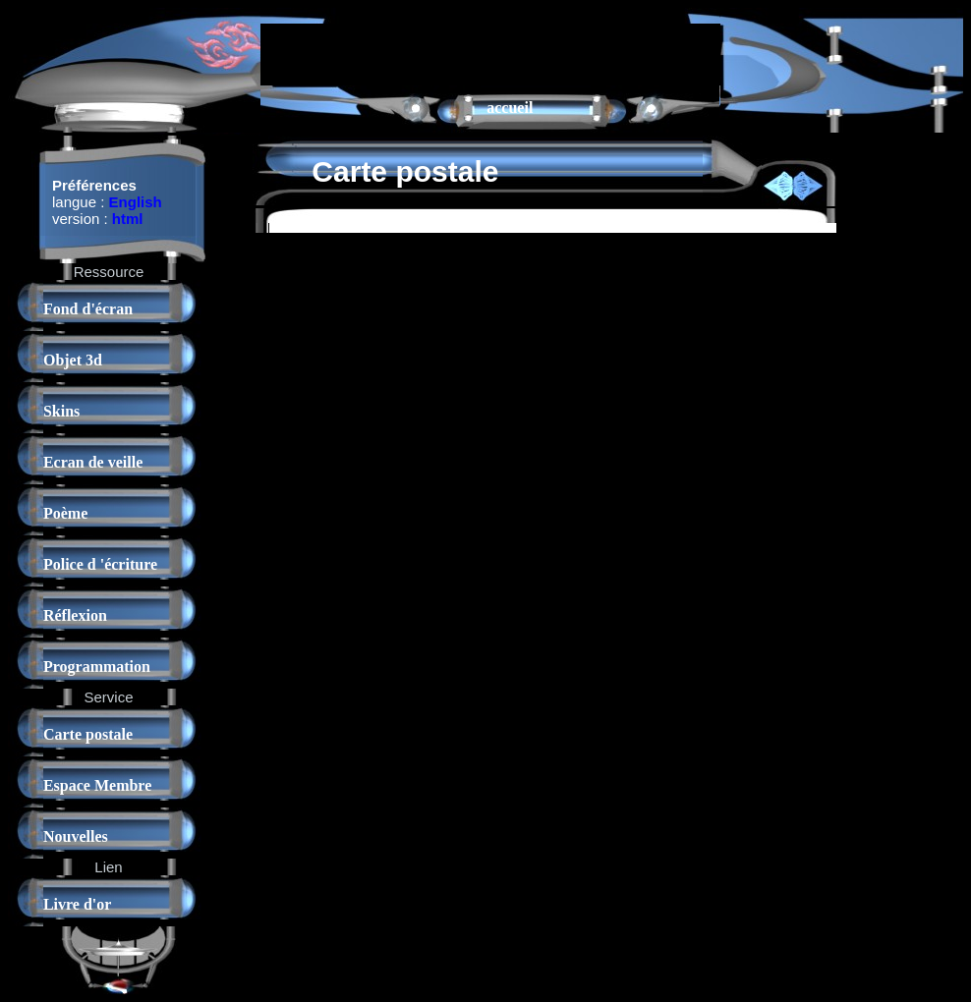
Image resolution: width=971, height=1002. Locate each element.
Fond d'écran (88, 309)
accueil (509, 107)
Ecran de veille (93, 462)
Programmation (96, 666)
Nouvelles (75, 836)
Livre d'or (77, 904)
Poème (65, 513)
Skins (61, 411)
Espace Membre (97, 785)
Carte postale (88, 734)
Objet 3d (72, 360)
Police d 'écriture (100, 564)
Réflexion (75, 615)
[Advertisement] (490, 53)
